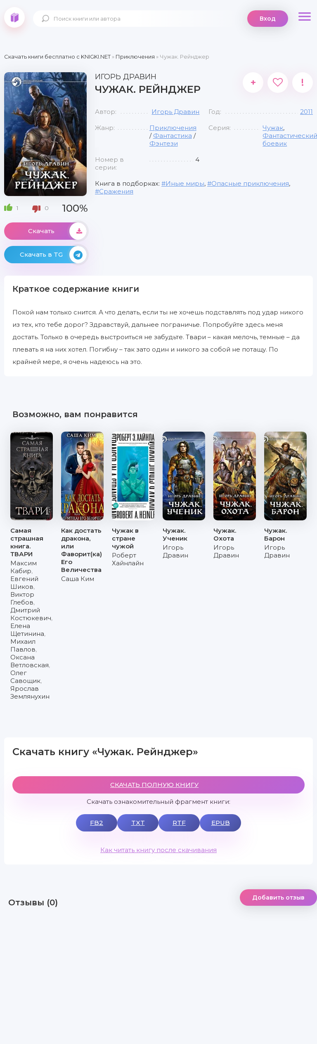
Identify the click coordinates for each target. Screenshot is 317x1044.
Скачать (57, 231)
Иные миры (185, 183)
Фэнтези (163, 143)
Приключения (172, 128)
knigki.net (14, 17)
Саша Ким (77, 579)
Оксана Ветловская (29, 661)
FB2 (96, 823)
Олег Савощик (25, 677)
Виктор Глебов (22, 598)
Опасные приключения (250, 183)
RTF (179, 823)
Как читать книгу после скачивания (158, 850)
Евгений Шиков (24, 582)
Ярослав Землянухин (30, 692)
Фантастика (172, 135)
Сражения (116, 191)
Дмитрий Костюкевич (30, 614)
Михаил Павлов (22, 645)
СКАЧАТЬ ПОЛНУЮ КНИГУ (154, 785)
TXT (138, 823)
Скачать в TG (53, 254)
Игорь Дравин (175, 112)
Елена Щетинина (27, 630)
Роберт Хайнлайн (128, 559)
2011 (306, 112)
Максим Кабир (23, 567)
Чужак (273, 128)
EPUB (220, 823)
